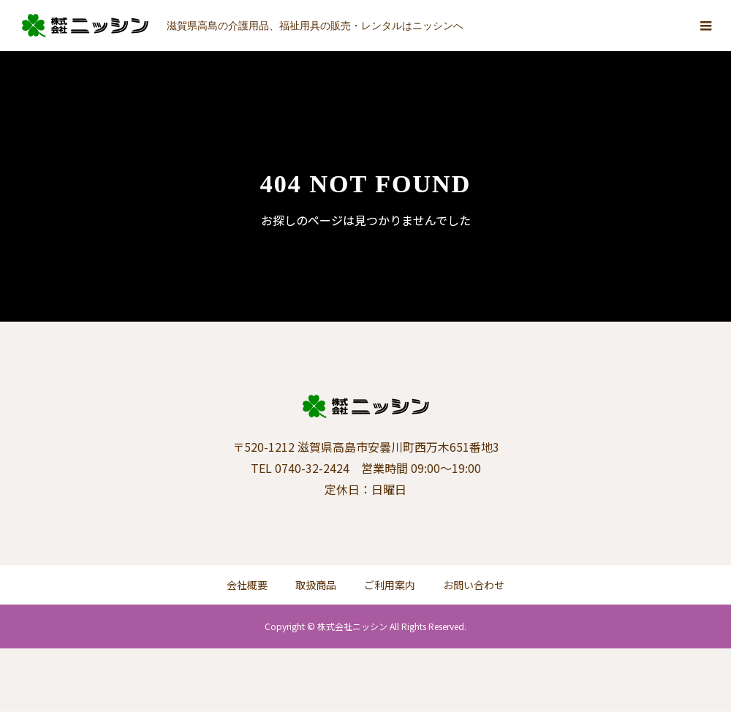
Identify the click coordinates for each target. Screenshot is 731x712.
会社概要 (247, 584)
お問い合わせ (473, 584)
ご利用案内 (389, 584)
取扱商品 (315, 584)
